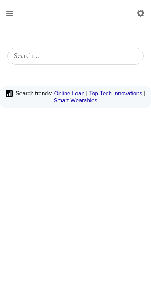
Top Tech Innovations (115, 93)
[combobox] (75, 56)
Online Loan (69, 93)
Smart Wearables (75, 101)
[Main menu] (9, 13)
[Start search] (133, 56)
